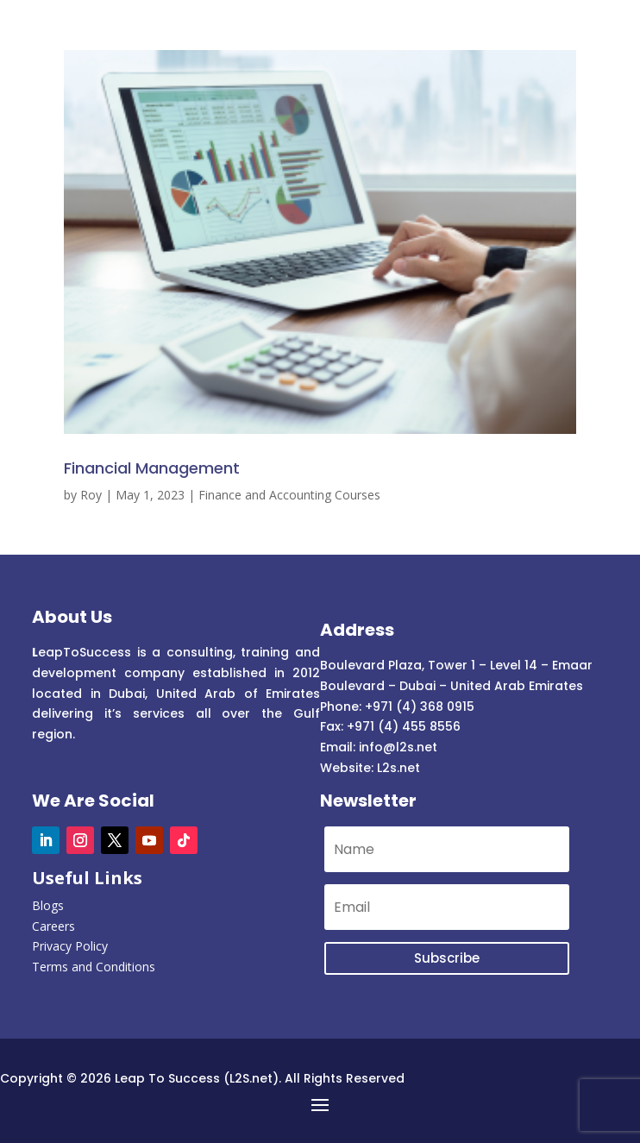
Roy (91, 495)
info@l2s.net (396, 747)
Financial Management (152, 468)
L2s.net (398, 767)
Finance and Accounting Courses (289, 495)
